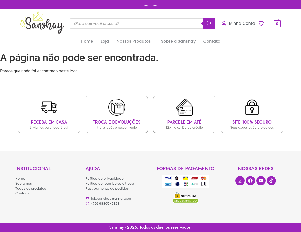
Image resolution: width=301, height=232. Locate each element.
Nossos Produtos (134, 41)
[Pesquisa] (209, 23)
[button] (135, 41)
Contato (211, 41)
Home (87, 41)
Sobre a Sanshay (178, 41)
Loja (105, 41)
